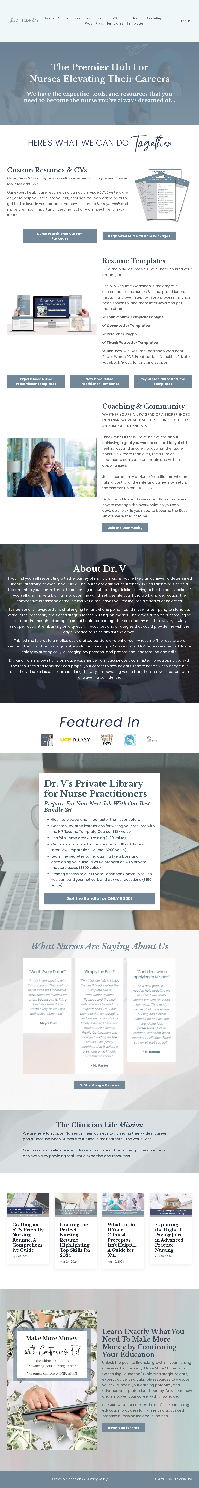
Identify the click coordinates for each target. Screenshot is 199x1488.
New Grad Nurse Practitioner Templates (99, 381)
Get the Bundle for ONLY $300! (99, 898)
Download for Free (123, 1428)
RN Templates (114, 21)
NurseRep (154, 18)
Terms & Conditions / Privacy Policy (80, 1479)
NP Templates (135, 21)
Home (49, 18)
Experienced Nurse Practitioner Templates (36, 381)
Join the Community (125, 528)
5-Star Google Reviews (99, 1085)
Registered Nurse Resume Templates (163, 381)
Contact (64, 18)
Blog (78, 18)
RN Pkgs (88, 21)
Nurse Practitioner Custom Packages (60, 236)
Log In (185, 21)
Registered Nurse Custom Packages (139, 236)
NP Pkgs (99, 21)
